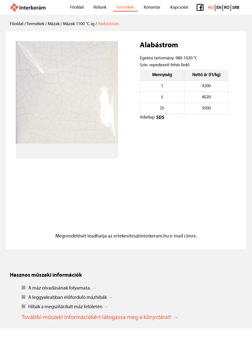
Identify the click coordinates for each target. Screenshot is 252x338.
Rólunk (100, 7)
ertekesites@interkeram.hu (141, 236)
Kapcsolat (179, 7)
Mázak (54, 24)
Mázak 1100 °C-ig (78, 24)
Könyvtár (152, 7)
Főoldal (77, 7)
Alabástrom (108, 24)
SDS (160, 117)
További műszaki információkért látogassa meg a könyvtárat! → (100, 318)
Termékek (125, 7)
